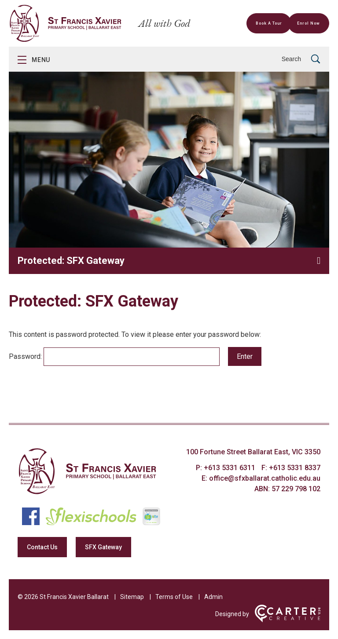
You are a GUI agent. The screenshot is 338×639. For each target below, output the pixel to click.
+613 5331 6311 (230, 468)
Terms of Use (174, 596)
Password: (114, 356)
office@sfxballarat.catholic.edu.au (264, 478)
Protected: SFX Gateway (71, 260)
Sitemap (132, 596)
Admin (213, 596)
